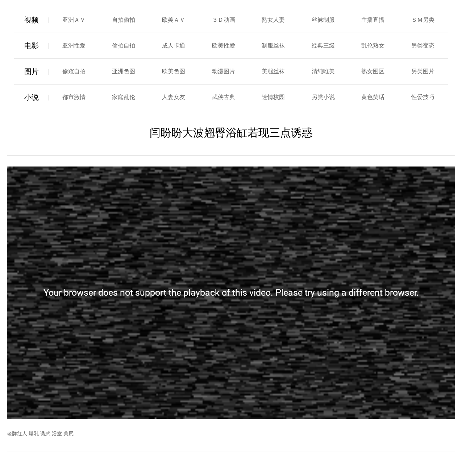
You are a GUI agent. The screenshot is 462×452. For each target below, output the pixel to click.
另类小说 (323, 97)
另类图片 (422, 71)
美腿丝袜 (273, 71)
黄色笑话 (372, 97)
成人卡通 (173, 45)
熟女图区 (372, 71)
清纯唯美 (323, 71)
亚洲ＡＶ (74, 20)
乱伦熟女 (372, 45)
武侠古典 (223, 97)
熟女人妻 (273, 20)
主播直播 (372, 20)
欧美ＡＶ (173, 20)
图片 (31, 71)
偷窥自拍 (74, 71)
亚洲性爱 (74, 45)
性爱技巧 (422, 97)
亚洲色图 (123, 71)
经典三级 (323, 45)
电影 (31, 46)
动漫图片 (223, 71)
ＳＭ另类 (422, 20)
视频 (31, 20)
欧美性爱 (223, 45)
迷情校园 (273, 97)
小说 (31, 97)
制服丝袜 (273, 45)
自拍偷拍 (123, 20)
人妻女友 (173, 97)
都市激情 (74, 97)
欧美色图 (173, 71)
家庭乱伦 (123, 97)
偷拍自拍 (123, 45)
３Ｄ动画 (223, 20)
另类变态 (422, 45)
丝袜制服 (323, 20)
